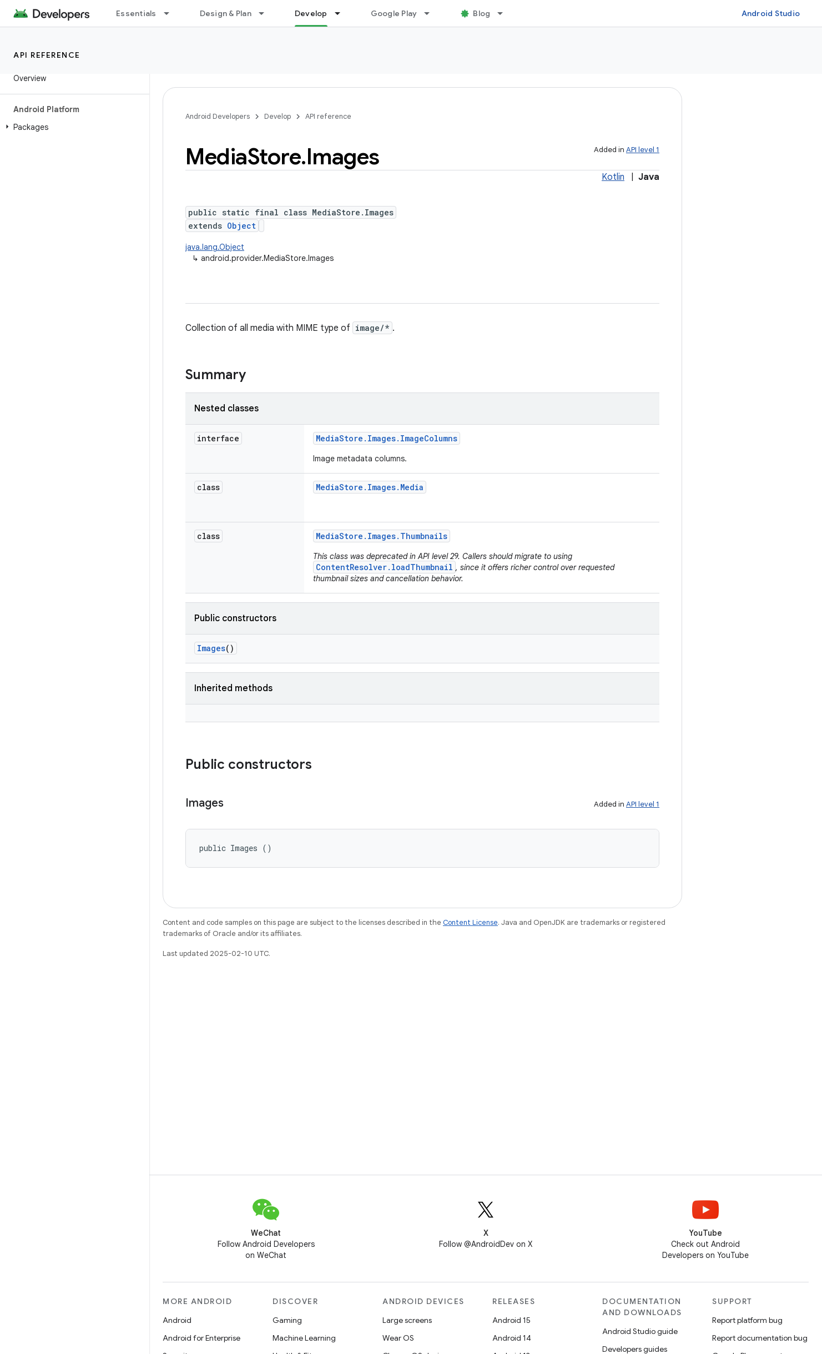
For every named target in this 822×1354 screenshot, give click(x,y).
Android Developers (217, 116)
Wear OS (398, 1338)
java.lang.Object (214, 247)
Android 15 (511, 1320)
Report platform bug (747, 1320)
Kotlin (613, 177)
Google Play (394, 13)
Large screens (407, 1320)
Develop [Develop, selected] (311, 13)
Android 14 (511, 1338)
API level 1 (642, 149)
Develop (277, 116)
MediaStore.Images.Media (369, 487)
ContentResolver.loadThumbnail (384, 567)
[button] (72, 127)
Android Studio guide (640, 1331)
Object (241, 225)
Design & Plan (225, 13)
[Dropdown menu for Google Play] (432, 13)
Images (211, 648)
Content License (470, 922)
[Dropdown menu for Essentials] (171, 13)
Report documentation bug (760, 1338)
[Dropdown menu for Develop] (342, 13)
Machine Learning (304, 1338)
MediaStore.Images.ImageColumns (386, 438)
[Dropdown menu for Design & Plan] (266, 13)
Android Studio (771, 13)
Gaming (287, 1320)
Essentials (136, 13)
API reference (46, 55)
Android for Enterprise (201, 1338)
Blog (481, 13)
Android (177, 1320)
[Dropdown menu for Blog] (505, 13)
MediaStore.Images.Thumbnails (381, 536)
